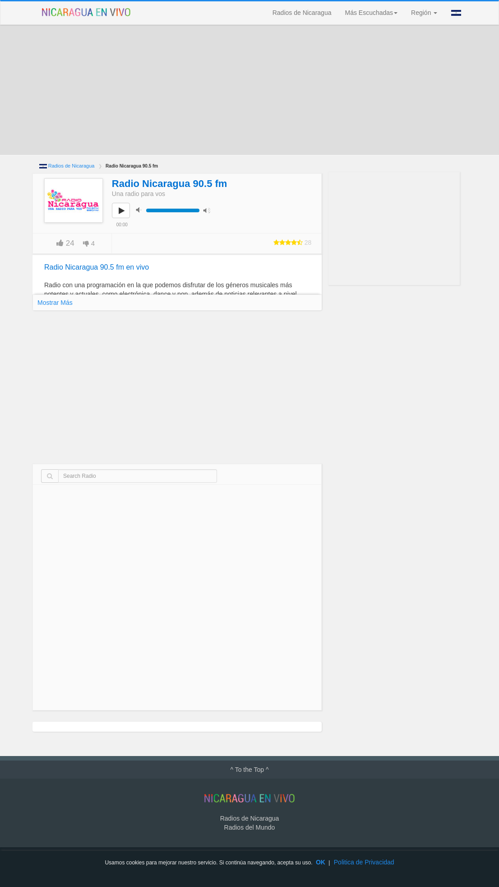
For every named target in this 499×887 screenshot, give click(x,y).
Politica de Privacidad (364, 862)
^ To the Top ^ (249, 769)
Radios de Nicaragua (302, 12)
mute (141, 210)
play (125, 216)
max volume (208, 210)
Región (424, 12)
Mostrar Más (55, 302)
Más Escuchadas (371, 12)
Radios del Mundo (249, 827)
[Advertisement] (249, 90)
